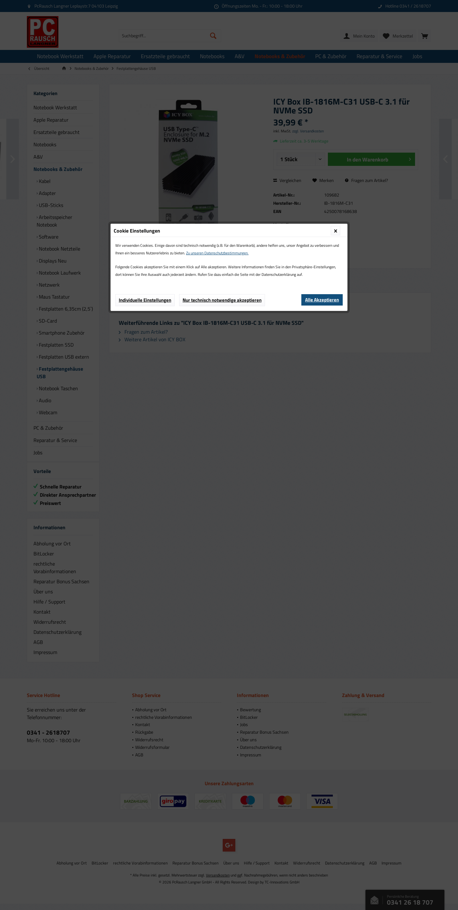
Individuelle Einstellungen (145, 146)
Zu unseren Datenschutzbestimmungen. (217, 99)
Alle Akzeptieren (322, 146)
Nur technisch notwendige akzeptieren (222, 146)
